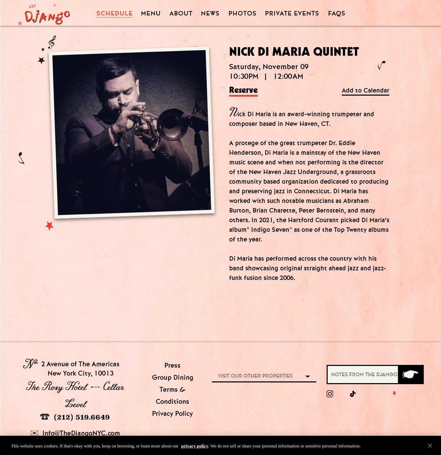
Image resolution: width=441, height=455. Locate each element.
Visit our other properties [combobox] (255, 375)
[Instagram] (330, 394)
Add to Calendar (365, 91)
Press (172, 365)
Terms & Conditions (172, 395)
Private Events (292, 14)
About (181, 14)
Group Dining (172, 377)
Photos (242, 14)
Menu (151, 14)
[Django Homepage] (44, 12)
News (210, 14)
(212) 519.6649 (75, 417)
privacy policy (194, 448)
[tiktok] (353, 394)
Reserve (243, 90)
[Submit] (410, 374)
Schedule (114, 14)
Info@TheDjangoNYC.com (75, 433)
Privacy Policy (172, 413)
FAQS (337, 14)
